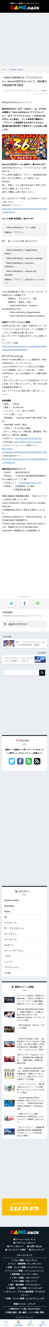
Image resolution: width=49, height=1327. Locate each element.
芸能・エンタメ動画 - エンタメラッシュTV (25, 1298)
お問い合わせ (36, 1246)
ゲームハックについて (26, 1239)
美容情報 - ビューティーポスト (25, 1274)
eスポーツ (9, 945)
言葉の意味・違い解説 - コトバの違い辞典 (25, 1312)
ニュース (8, 962)
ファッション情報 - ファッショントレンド (25, 1271)
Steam (23, 615)
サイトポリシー (17, 1246)
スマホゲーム (10, 923)
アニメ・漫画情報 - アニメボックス (25, 1264)
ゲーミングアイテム (13, 951)
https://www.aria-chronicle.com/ (28, 438)
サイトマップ (38, 1250)
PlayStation (9, 906)
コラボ (7, 956)
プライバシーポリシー (26, 1243)
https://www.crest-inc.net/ (30, 483)
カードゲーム (10, 934)
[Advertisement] (24, 39)
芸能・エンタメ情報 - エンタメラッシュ (25, 1267)
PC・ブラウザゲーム (14, 928)
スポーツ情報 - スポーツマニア (25, 1278)
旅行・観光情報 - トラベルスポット (25, 1285)
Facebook (20, 766)
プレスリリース (35, 615)
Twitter (12, 766)
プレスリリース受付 (17, 1250)
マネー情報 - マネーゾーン (25, 1281)
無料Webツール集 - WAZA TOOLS (25, 1309)
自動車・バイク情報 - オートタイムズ (25, 1288)
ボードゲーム (10, 939)
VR (5, 917)
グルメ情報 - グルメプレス (25, 1260)
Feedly (29, 766)
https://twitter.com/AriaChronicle (28, 442)
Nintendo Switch (10, 615)
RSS (37, 766)
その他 (7, 973)
